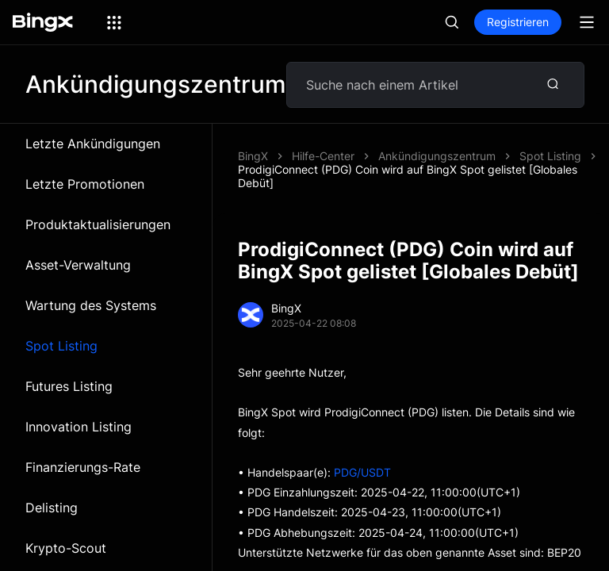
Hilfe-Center (323, 156)
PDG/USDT (362, 472)
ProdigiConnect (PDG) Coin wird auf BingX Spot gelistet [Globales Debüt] (407, 176)
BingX (253, 156)
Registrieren (518, 22)
